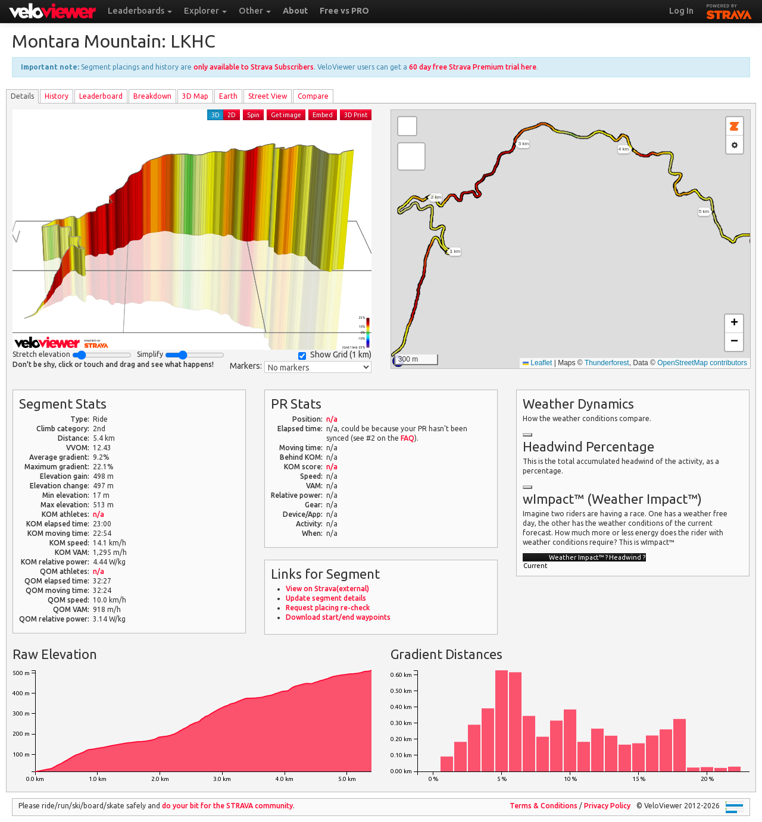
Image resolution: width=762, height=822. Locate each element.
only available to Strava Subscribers (253, 67)
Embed (323, 114)
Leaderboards (140, 10)
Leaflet (537, 363)
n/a (98, 514)
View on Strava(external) (327, 588)
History (56, 96)
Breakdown (152, 96)
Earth (228, 96)
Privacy (607, 806)
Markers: (246, 366)
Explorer (205, 10)
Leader (101, 96)
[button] (411, 156)
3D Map (195, 96)
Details (22, 96)
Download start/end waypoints (338, 617)
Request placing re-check (328, 607)
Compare (313, 96)
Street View (267, 96)
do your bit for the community (227, 806)
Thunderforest (607, 363)
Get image (286, 114)
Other (255, 10)
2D (231, 114)
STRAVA (729, 10)
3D (215, 114)
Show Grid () (334, 355)
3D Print (355, 114)
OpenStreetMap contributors (702, 363)
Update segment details (326, 598)
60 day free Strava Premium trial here (472, 67)
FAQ (407, 438)
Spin (253, 114)
